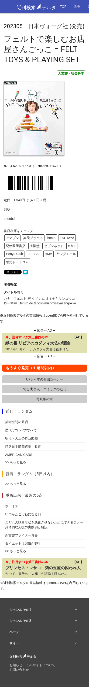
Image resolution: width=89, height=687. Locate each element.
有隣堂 (35, 246)
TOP (63, 6)
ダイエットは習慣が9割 (22, 543)
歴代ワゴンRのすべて (21, 430)
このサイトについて (40, 665)
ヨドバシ (33, 254)
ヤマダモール (66, 254)
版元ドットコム (17, 262)
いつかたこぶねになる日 (23, 514)
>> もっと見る (15, 462)
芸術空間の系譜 (16, 422)
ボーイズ (11, 506)
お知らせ (15, 665)
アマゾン (12, 238)
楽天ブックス (33, 238)
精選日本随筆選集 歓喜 (23, 446)
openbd (9, 219)
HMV (48, 254)
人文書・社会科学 (71, 73)
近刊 (77, 6)
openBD (52, 315)
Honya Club (14, 254)
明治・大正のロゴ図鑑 (21, 438)
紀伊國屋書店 (15, 246)
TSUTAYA (67, 238)
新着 (9, 474)
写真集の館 (44, 399)
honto (51, 238)
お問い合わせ (19, 670)
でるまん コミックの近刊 (44, 389)
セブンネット (54, 246)
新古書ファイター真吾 (21, 535)
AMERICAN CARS (18, 455)
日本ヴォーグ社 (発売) (56, 26)
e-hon (72, 246)
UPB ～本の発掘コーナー (44, 379)
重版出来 (13, 495)
